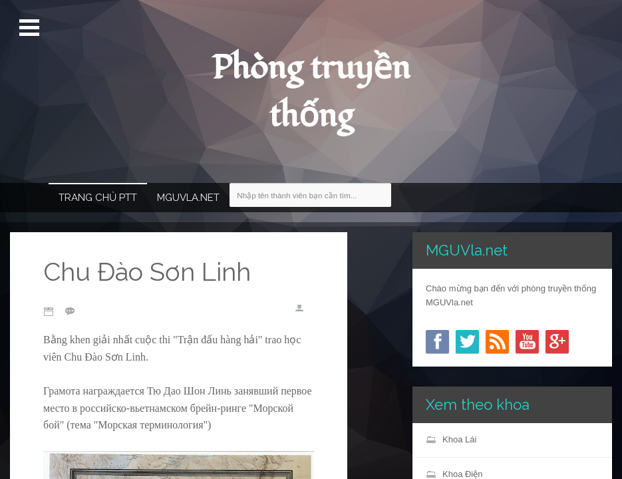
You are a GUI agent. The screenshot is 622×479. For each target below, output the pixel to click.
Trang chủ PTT (98, 198)
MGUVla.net (188, 198)
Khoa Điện (462, 474)
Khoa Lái (459, 439)
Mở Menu (31, 28)
